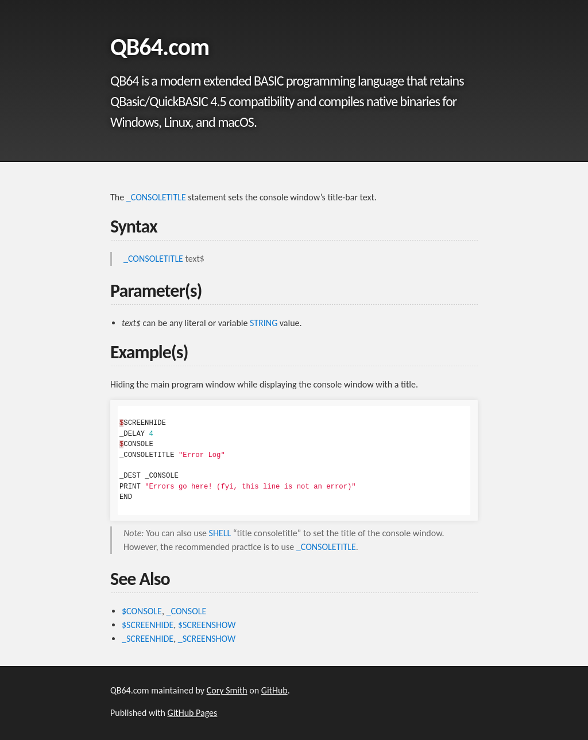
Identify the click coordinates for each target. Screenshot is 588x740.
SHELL (220, 533)
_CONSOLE (187, 611)
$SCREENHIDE (147, 624)
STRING (263, 322)
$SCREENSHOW (207, 624)
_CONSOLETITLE (156, 197)
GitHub (274, 690)
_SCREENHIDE (147, 638)
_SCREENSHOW (206, 638)
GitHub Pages (193, 712)
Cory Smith (227, 690)
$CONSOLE (142, 611)
